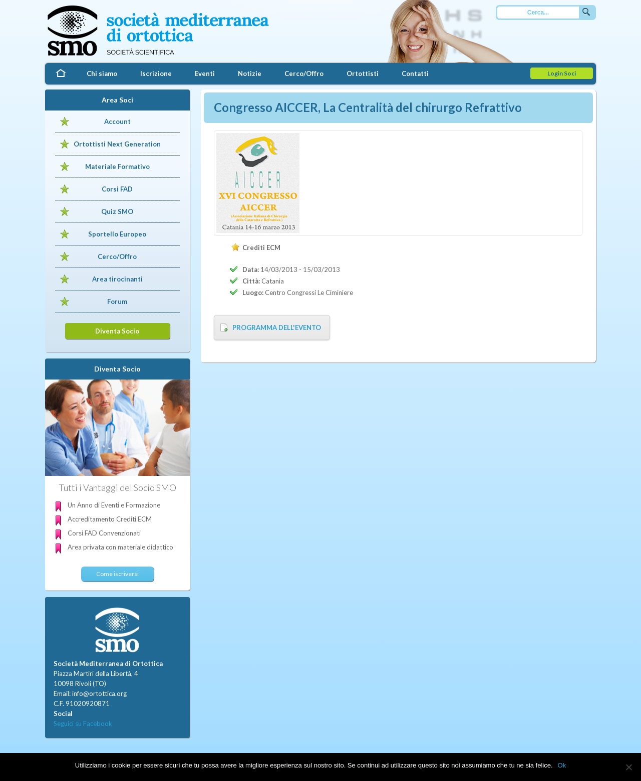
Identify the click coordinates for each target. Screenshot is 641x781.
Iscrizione (156, 74)
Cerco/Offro (304, 74)
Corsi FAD (117, 189)
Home (60, 73)
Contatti (415, 74)
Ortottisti (363, 74)
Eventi (205, 74)
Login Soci (561, 73)
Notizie (249, 74)
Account (117, 122)
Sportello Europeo (117, 234)
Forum (117, 302)
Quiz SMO (117, 212)
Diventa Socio (117, 331)
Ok (562, 765)
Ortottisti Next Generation (117, 144)
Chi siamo (102, 74)
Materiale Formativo (117, 166)
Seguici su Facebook (83, 724)
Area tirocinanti (117, 279)
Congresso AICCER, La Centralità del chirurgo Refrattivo (368, 107)
